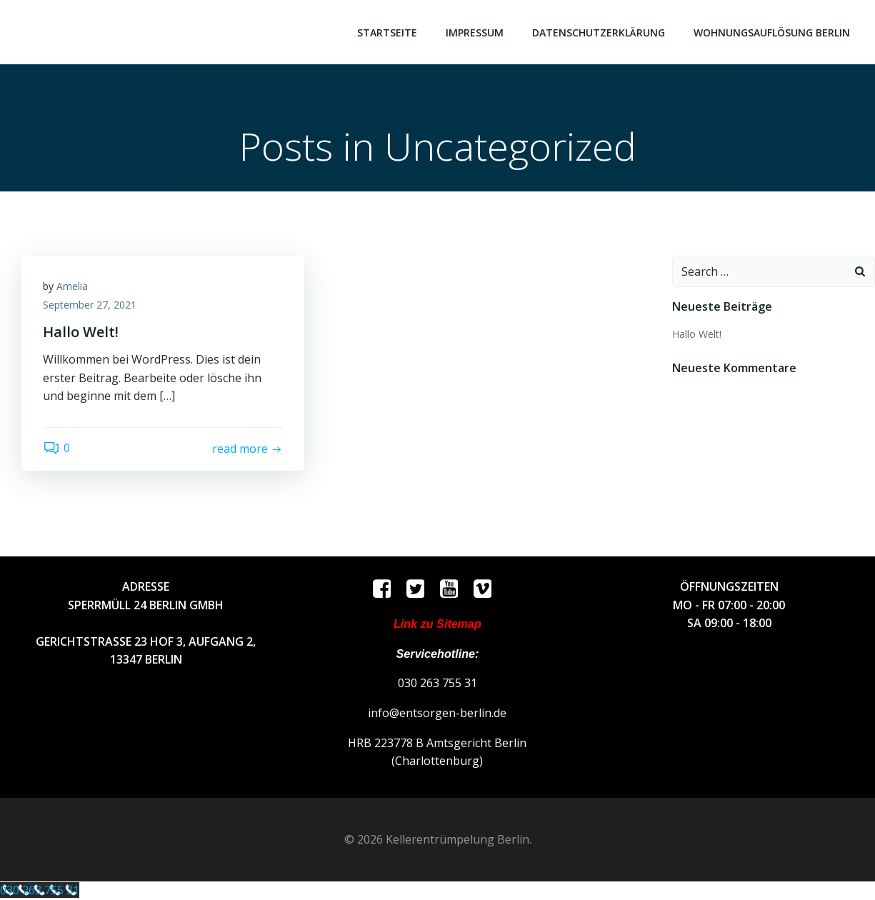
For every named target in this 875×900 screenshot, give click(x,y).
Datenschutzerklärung (598, 32)
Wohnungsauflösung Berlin (772, 32)
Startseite (387, 32)
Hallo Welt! (696, 334)
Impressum (475, 32)
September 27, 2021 (89, 304)
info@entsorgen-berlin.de (437, 713)
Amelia (72, 286)
